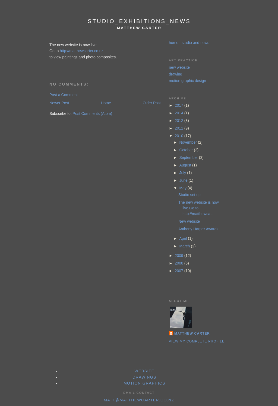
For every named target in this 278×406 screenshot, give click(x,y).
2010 (179, 136)
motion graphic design (187, 80)
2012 (179, 120)
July (183, 173)
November (188, 142)
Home (106, 103)
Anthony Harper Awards (198, 229)
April (183, 238)
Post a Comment (63, 95)
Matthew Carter (192, 333)
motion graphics (144, 383)
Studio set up (189, 195)
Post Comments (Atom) (92, 113)
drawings (144, 377)
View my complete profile (197, 341)
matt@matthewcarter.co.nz (139, 400)
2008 (179, 263)
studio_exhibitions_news (139, 21)
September (189, 157)
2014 (179, 113)
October (186, 150)
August (185, 165)
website (144, 371)
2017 (179, 105)
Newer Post (59, 103)
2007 (179, 271)
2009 (179, 255)
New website (189, 221)
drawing (175, 74)
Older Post (152, 103)
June (183, 180)
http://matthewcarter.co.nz (81, 51)
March (185, 246)
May (183, 188)
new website (179, 67)
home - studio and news (189, 42)
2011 (179, 128)
